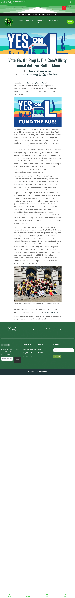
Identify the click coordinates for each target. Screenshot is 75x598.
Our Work (41, 21)
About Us (30, 21)
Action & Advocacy (30, 74)
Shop (40, 23)
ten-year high (20, 184)
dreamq (32, 71)
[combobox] (7, 359)
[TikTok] (73, 2)
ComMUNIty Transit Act (35, 83)
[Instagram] (70, 2)
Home (21, 21)
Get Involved (55, 21)
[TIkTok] (8, 345)
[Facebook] (67, 2)
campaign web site (52, 312)
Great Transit (44, 74)
